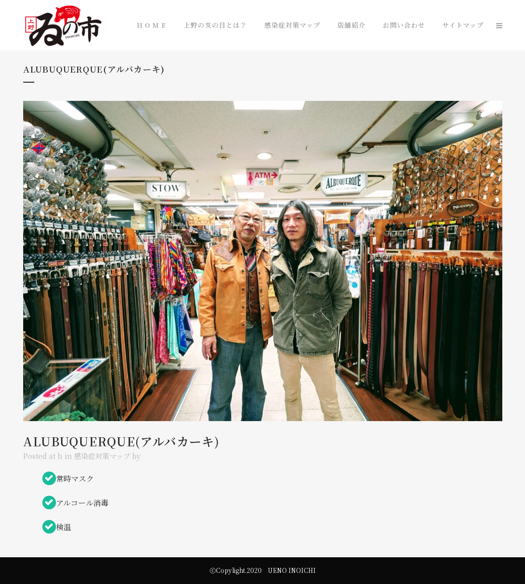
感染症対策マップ (102, 456)
